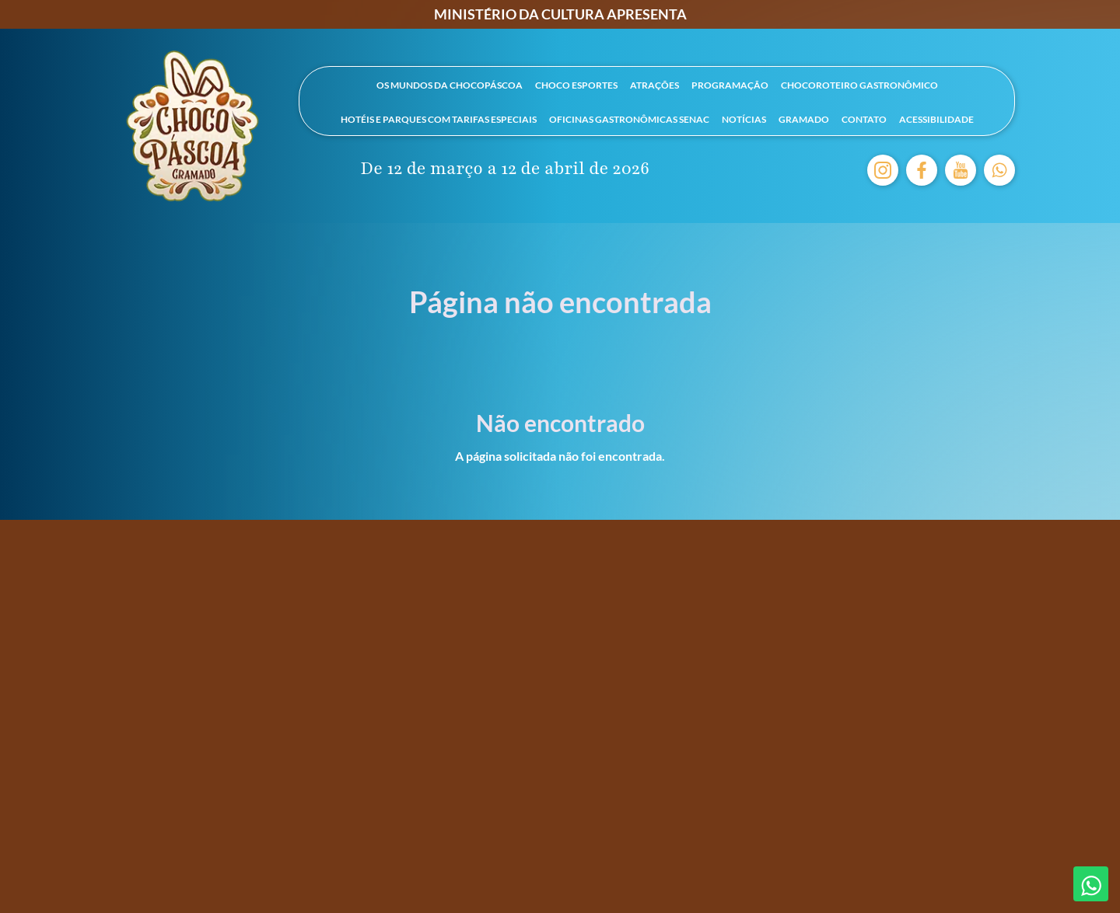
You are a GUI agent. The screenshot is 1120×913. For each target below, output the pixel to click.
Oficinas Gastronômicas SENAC (629, 119)
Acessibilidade (936, 119)
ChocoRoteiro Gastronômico (859, 85)
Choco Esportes (576, 85)
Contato (864, 119)
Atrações (654, 85)
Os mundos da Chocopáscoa (449, 85)
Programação (729, 85)
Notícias (744, 119)
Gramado (804, 119)
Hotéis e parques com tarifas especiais (439, 119)
